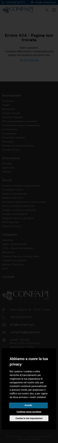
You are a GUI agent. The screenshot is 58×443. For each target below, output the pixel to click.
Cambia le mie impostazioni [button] (28, 418)
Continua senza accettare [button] (29, 411)
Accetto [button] (28, 405)
